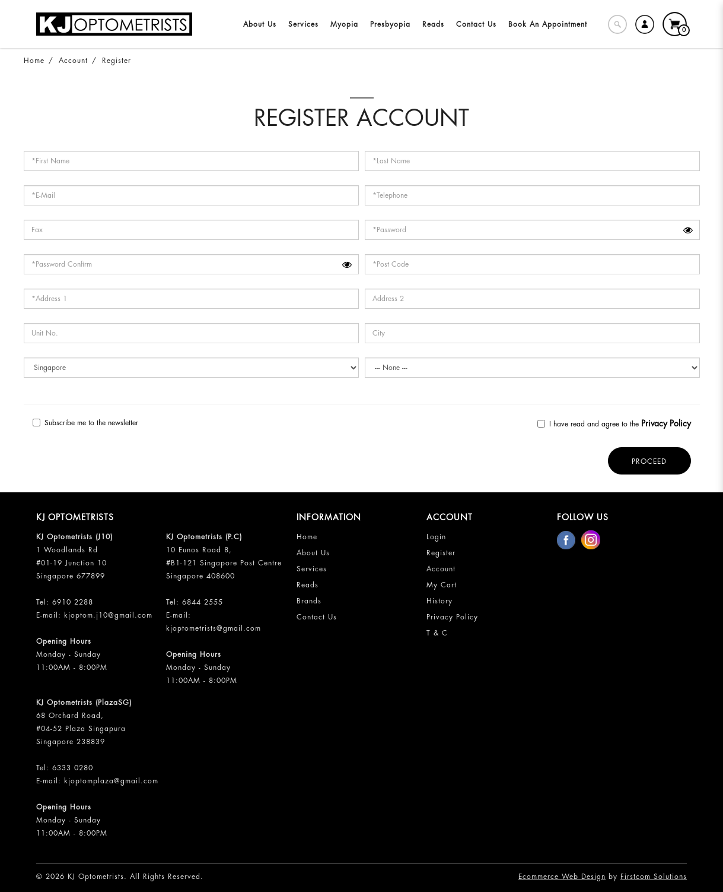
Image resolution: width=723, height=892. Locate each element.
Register (116, 60)
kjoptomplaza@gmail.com (111, 781)
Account (73, 60)
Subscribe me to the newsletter (85, 422)
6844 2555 (202, 602)
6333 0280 (72, 767)
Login (436, 536)
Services (312, 568)
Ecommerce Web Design (562, 876)
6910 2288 (72, 602)
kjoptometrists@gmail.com (213, 628)
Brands (309, 601)
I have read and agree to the (614, 423)
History (439, 601)
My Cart (441, 585)
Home (34, 60)
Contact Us (317, 617)
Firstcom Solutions (653, 876)
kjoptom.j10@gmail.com (108, 615)
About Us (313, 552)
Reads (307, 585)
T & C (437, 633)
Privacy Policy (452, 617)
